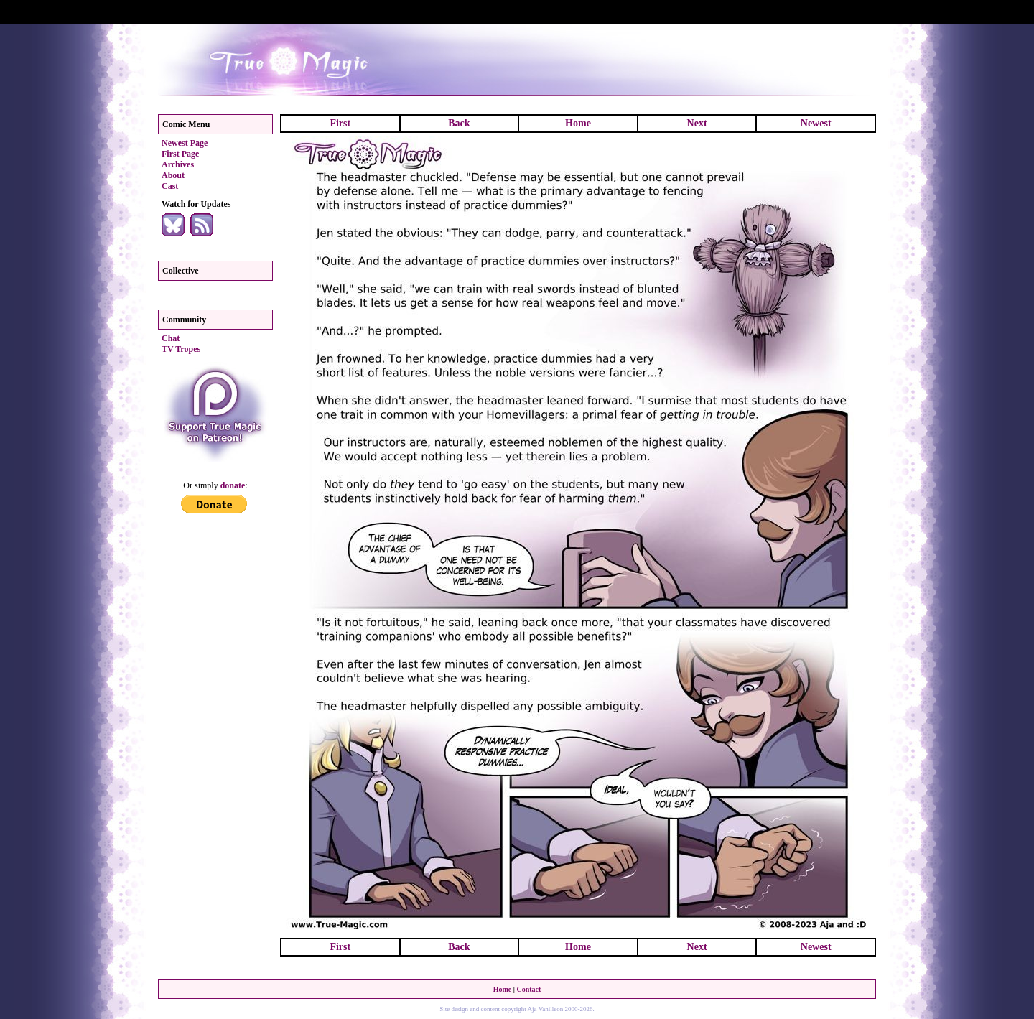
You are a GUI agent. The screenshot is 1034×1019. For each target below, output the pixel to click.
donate (233, 485)
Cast (170, 186)
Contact (528, 989)
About (173, 175)
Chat (171, 338)
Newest (816, 123)
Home (578, 123)
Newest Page (185, 143)
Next (697, 123)
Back (459, 123)
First (340, 123)
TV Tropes (181, 349)
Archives (178, 164)
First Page (180, 154)
